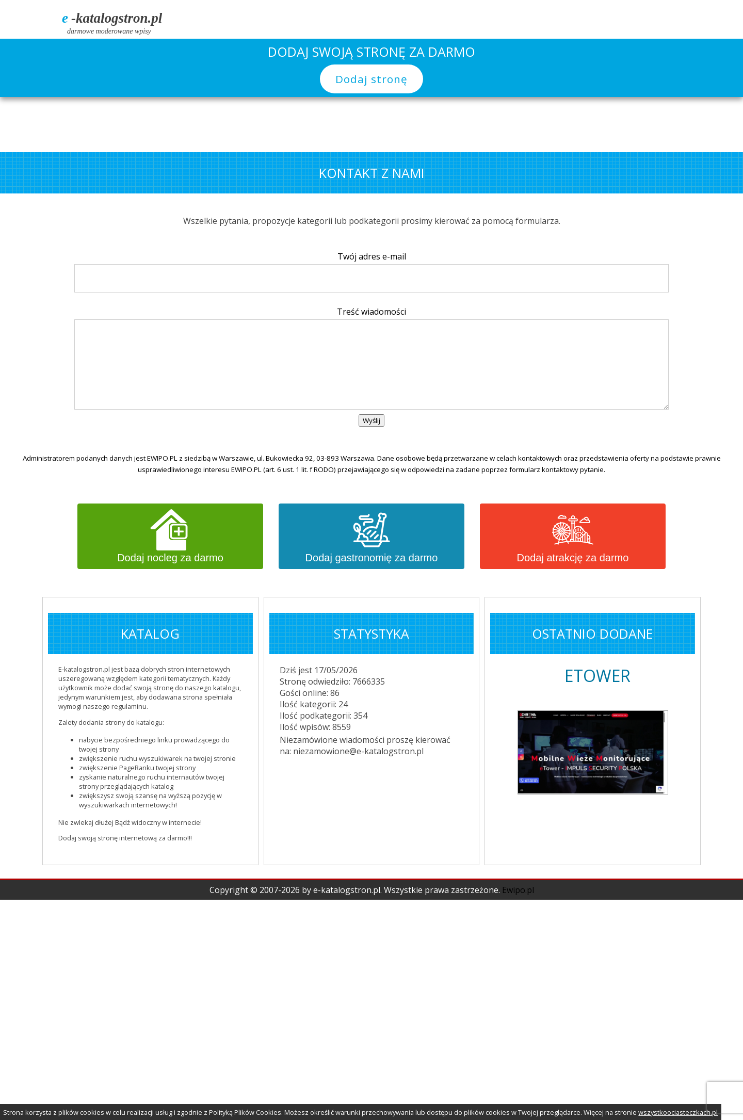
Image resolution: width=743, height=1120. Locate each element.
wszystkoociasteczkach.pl (678, 1112)
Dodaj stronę (371, 79)
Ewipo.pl (518, 890)
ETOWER (597, 675)
